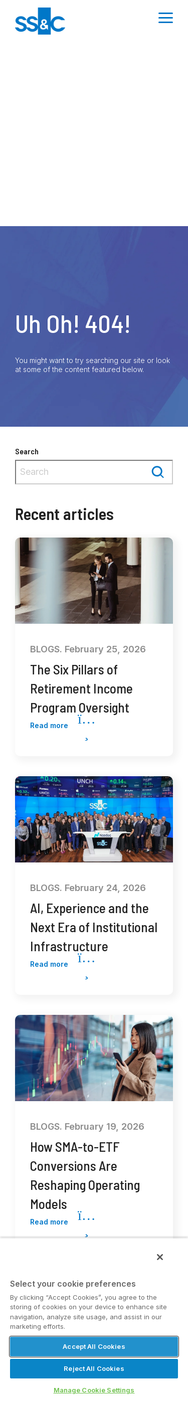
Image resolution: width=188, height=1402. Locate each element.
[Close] (160, 1257)
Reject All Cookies (94, 1368)
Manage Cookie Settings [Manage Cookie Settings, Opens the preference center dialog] (94, 1390)
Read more (62, 726)
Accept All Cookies (94, 1346)
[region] (94, 1320)
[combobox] (94, 472)
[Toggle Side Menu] (165, 17)
